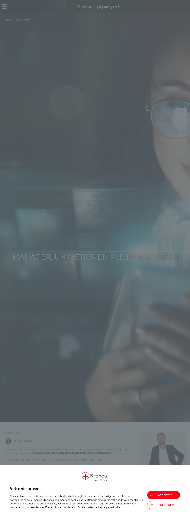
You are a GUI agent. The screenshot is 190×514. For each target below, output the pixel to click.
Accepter (165, 495)
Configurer (165, 505)
